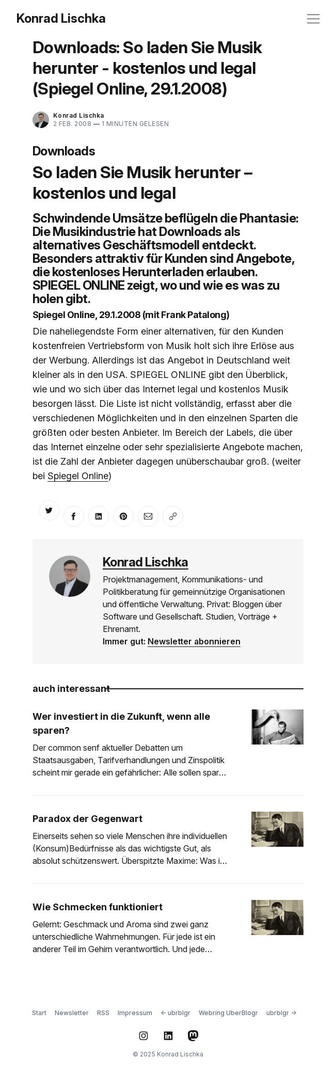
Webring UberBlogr (228, 1013)
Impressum (135, 1013)
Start (39, 1013)
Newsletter (72, 1013)
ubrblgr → (281, 1013)
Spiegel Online (77, 475)
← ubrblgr (175, 1013)
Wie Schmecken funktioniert (98, 907)
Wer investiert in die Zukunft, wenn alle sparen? (121, 723)
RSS (103, 1013)
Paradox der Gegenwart (87, 818)
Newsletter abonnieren (194, 641)
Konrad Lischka (61, 18)
